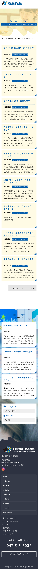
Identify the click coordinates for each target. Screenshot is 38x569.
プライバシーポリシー (11, 531)
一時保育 (6, 499)
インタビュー (7, 508)
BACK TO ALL (19, 288)
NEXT (33, 288)
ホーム (4, 38)
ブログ (5, 524)
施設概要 (6, 485)
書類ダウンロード (9, 518)
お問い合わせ (7, 513)
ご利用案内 (6, 494)
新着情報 (10, 38)
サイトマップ (8, 534)
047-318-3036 (19, 545)
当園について (7, 481)
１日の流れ (6, 490)
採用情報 (6, 503)
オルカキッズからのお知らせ (24, 38)
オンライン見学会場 (10, 521)
